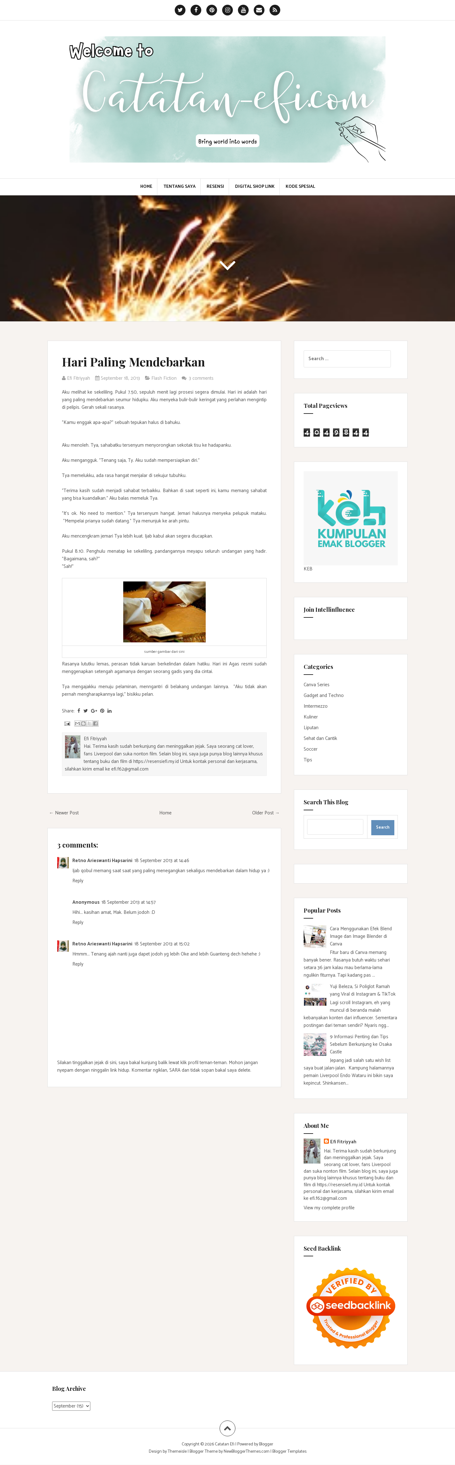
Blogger (266, 1444)
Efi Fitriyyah (343, 1142)
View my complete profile (329, 1208)
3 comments (202, 378)
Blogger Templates (289, 1451)
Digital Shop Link (255, 186)
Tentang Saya (179, 186)
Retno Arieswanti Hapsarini (102, 861)
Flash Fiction (164, 378)
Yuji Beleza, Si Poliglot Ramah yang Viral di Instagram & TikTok (363, 990)
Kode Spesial (300, 186)
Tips (308, 760)
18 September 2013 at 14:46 (161, 861)
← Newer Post (64, 813)
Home (146, 186)
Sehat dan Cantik (320, 738)
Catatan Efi (225, 1444)
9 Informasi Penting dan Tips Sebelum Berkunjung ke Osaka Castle (361, 1044)
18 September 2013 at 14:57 (128, 902)
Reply (77, 881)
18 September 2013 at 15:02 (162, 944)
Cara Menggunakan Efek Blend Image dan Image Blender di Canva (361, 936)
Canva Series (317, 685)
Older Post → (266, 813)
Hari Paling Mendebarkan (133, 362)
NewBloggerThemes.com (247, 1451)
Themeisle (177, 1451)
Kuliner (311, 717)
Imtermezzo (316, 706)
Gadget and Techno (324, 696)
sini (182, 652)
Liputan (311, 728)
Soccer (311, 749)
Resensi (215, 186)
